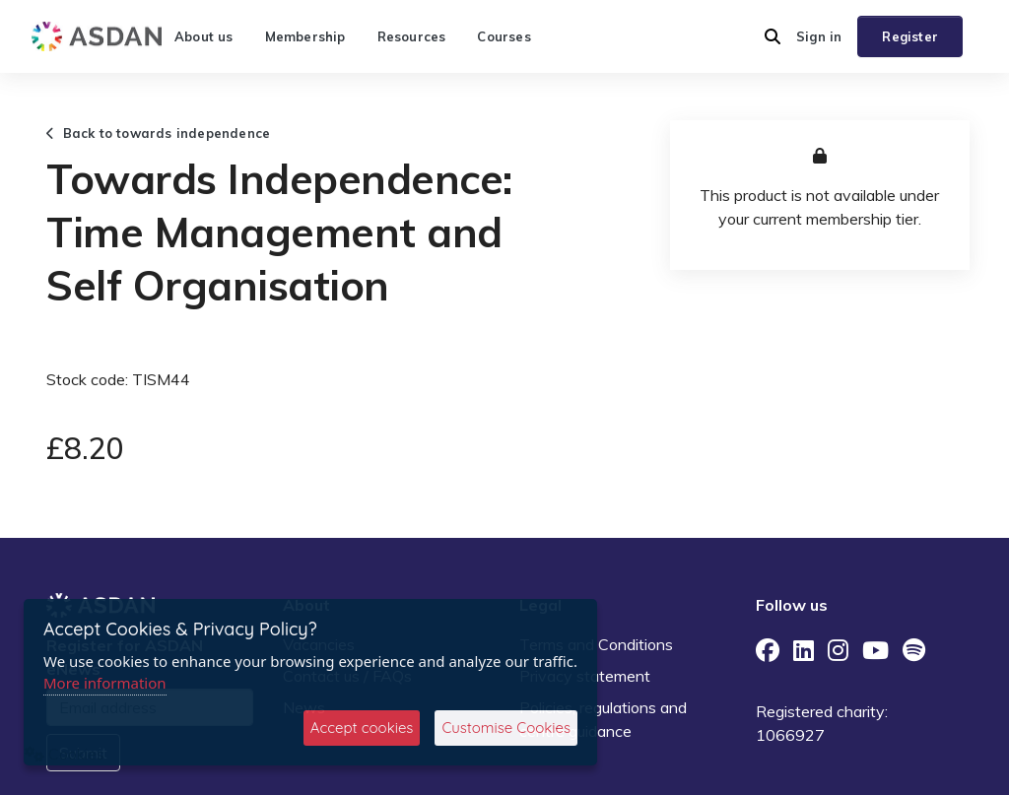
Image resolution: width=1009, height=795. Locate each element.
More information (105, 683)
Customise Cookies (506, 727)
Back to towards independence (158, 133)
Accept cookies (362, 727)
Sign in (818, 36)
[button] (772, 36)
